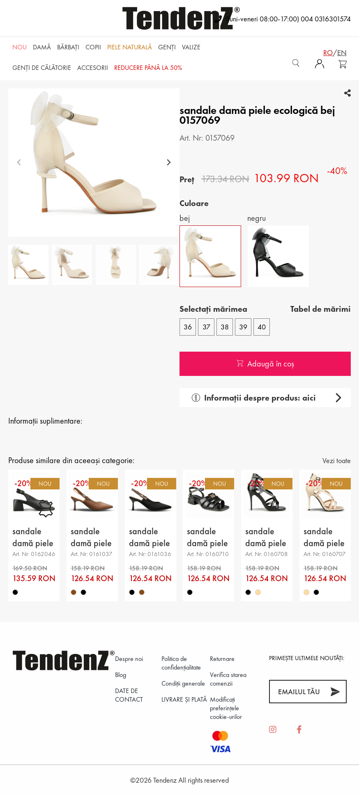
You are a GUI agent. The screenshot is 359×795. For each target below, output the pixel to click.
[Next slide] (168, 162)
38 (225, 326)
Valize (191, 47)
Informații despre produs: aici (254, 397)
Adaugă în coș (265, 363)
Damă (42, 47)
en (342, 52)
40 (262, 326)
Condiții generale (183, 683)
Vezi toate (336, 460)
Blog (120, 674)
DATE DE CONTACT (129, 695)
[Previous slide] (19, 162)
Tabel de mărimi (320, 309)
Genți (167, 47)
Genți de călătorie (41, 67)
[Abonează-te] (335, 691)
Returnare (222, 658)
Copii (93, 47)
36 (188, 326)
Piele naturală (129, 47)
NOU (19, 47)
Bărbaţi (68, 47)
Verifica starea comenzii (228, 679)
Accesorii (92, 67)
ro (328, 52)
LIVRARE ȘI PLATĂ (184, 699)
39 (243, 326)
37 (206, 326)
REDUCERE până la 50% (148, 67)
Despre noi (129, 658)
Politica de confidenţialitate (181, 663)
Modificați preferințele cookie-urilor (226, 708)
